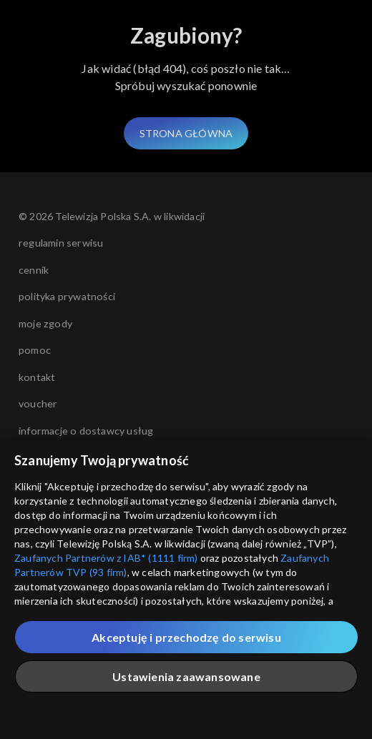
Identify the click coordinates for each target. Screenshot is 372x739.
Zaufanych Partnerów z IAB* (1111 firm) (106, 558)
